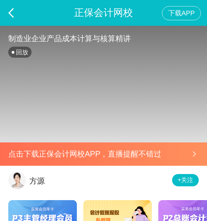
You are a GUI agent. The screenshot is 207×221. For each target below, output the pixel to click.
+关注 (186, 179)
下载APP (181, 13)
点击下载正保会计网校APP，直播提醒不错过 (84, 153)
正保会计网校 (103, 12)
